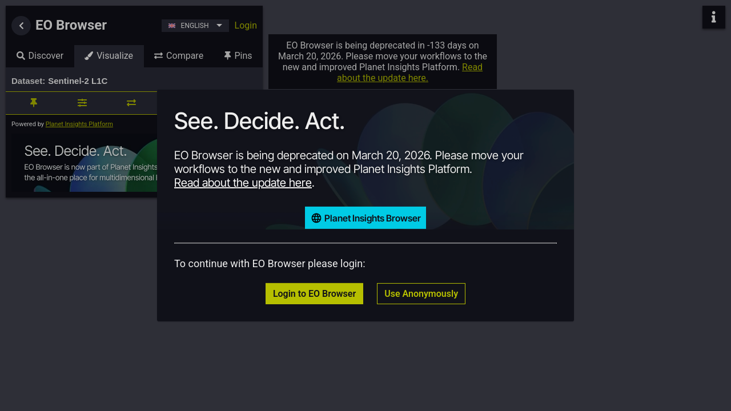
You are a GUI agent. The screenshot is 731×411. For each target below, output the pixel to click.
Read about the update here (243, 183)
